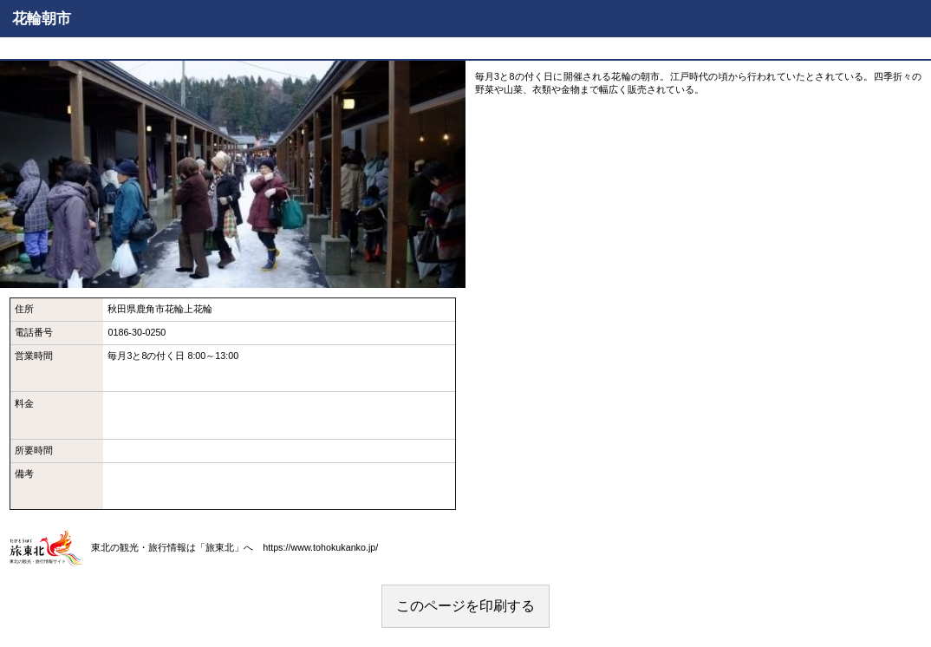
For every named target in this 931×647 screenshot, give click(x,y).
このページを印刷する (465, 605)
